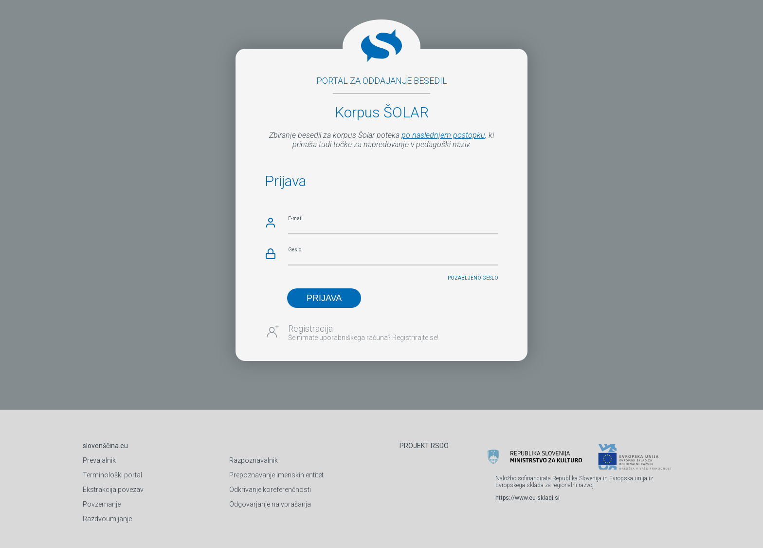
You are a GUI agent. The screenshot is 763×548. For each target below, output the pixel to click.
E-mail (295, 218)
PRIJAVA (324, 298)
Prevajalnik (99, 460)
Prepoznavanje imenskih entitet (276, 475)
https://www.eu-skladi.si (527, 497)
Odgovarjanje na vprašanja (270, 504)
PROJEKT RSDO (424, 446)
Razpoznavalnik (253, 460)
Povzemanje (102, 504)
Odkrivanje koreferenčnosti (270, 489)
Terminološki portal (112, 475)
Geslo (294, 249)
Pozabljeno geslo (473, 278)
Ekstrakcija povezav (113, 489)
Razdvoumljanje (107, 519)
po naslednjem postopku (443, 135)
